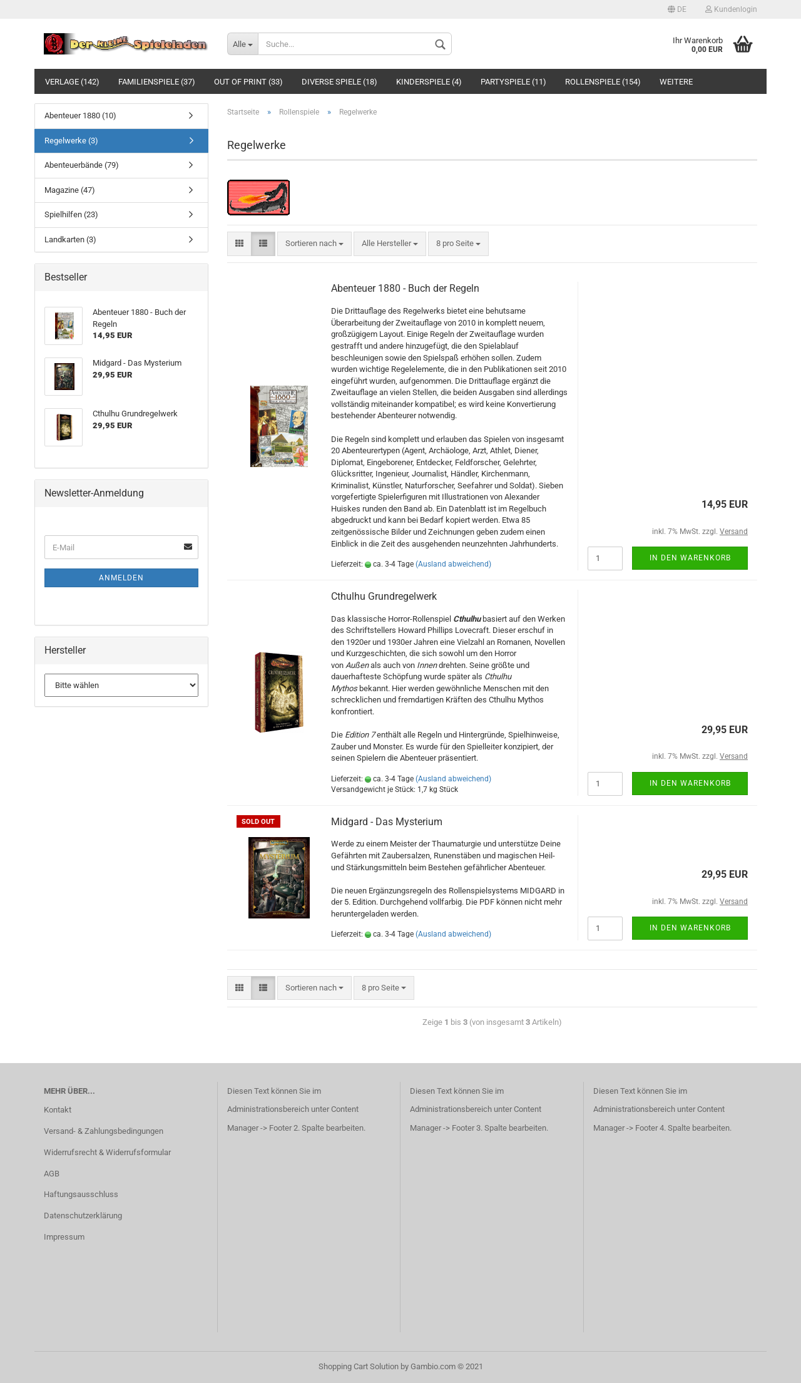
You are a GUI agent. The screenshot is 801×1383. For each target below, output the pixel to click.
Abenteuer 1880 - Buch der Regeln (405, 288)
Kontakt (57, 1109)
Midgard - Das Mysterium (386, 822)
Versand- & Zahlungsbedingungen (103, 1131)
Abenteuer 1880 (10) (80, 115)
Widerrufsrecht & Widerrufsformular (107, 1152)
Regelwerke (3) (71, 140)
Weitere (676, 81)
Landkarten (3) (70, 239)
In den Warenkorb (690, 557)
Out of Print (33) (248, 81)
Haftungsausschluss (81, 1194)
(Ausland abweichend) (453, 564)
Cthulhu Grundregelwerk (384, 596)
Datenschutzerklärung (83, 1215)
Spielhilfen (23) (71, 214)
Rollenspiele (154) (603, 81)
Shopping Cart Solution (359, 1366)
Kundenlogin (731, 9)
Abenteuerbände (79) (81, 165)
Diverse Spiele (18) (339, 81)
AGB (51, 1173)
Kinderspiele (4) (429, 81)
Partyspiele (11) (513, 81)
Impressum (64, 1237)
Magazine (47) (69, 190)
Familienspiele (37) (156, 81)
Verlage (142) (72, 81)
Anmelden (121, 577)
